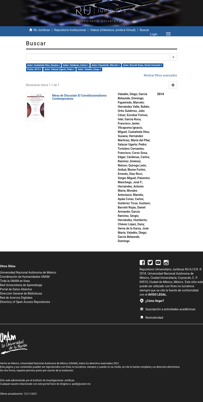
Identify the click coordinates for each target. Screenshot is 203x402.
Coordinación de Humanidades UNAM (25, 276)
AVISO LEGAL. (157, 294)
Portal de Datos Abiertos (16, 289)
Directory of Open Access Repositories (25, 302)
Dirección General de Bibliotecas (21, 293)
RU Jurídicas (41, 30)
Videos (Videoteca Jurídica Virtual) (113, 30)
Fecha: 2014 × (34, 69)
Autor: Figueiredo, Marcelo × (106, 65)
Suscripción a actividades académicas (167, 309)
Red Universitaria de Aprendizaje (21, 285)
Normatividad (151, 317)
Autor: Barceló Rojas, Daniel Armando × (142, 65)
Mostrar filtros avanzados (160, 75)
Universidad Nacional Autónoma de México (28, 272)
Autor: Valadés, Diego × (89, 69)
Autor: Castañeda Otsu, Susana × (43, 65)
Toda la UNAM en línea (15, 281)
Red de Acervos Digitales (16, 297)
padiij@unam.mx (81, 383)
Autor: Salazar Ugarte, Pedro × (60, 69)
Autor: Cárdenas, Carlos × (75, 65)
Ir (173, 57)
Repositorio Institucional (70, 30)
